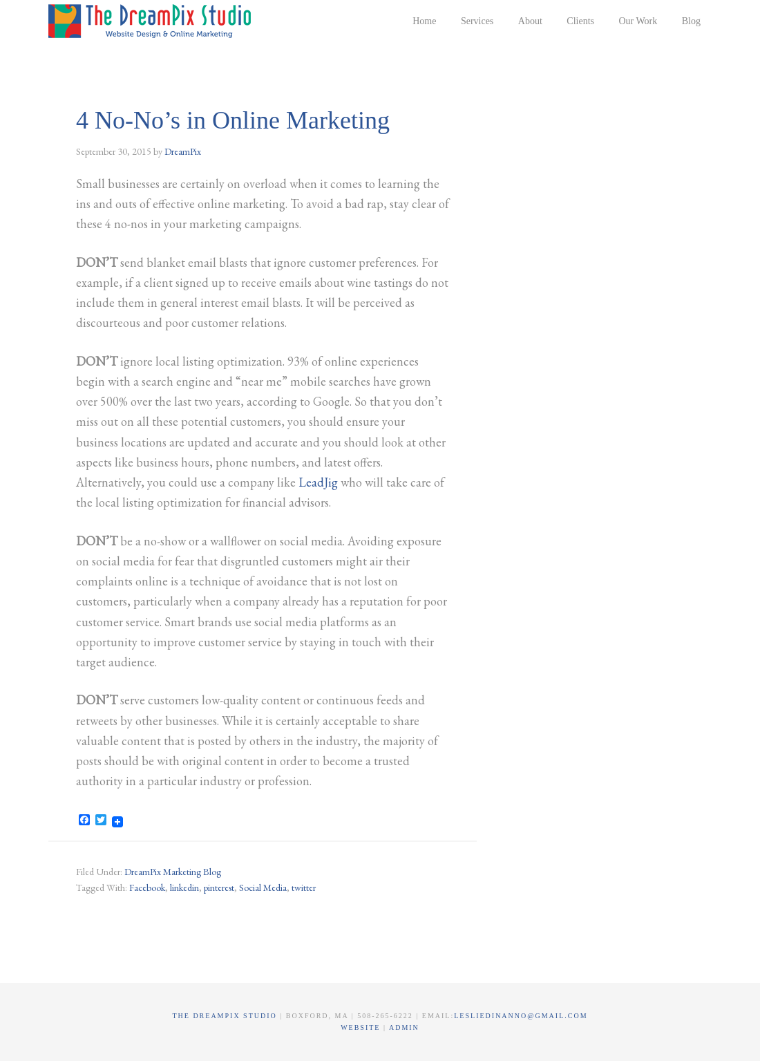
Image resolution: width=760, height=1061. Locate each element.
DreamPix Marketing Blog (172, 871)
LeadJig (318, 482)
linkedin (184, 887)
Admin (404, 1027)
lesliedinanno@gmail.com (520, 1016)
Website (362, 1027)
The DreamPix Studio (152, 20)
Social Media (263, 887)
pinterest (219, 887)
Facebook (147, 887)
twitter (304, 887)
